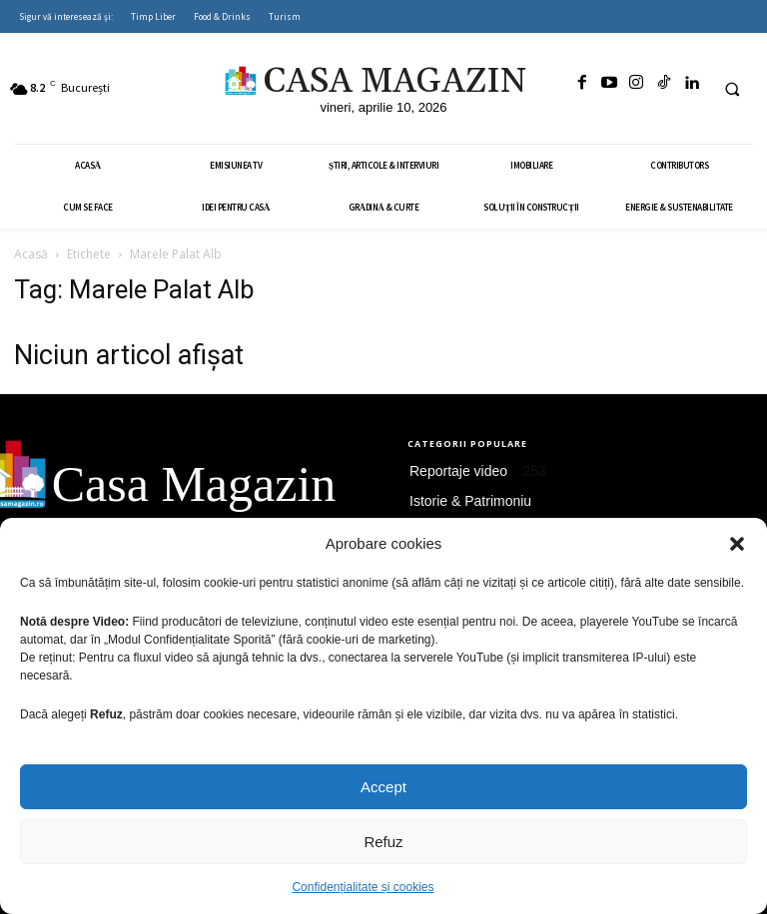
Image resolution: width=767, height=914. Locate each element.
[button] (737, 544)
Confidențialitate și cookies (362, 887)
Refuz (383, 841)
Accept (383, 786)
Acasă (31, 253)
